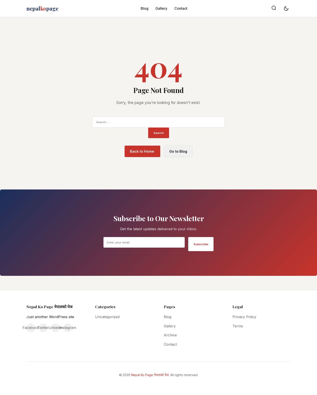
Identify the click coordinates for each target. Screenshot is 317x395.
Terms (237, 326)
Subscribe (201, 244)
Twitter (43, 327)
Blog (144, 8)
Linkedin (55, 327)
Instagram (67, 327)
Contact (180, 8)
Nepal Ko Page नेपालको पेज (150, 375)
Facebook (30, 327)
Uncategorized (107, 317)
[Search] (273, 8)
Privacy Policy (244, 317)
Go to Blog (178, 151)
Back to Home (142, 151)
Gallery (161, 8)
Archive (170, 335)
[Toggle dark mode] (286, 8)
